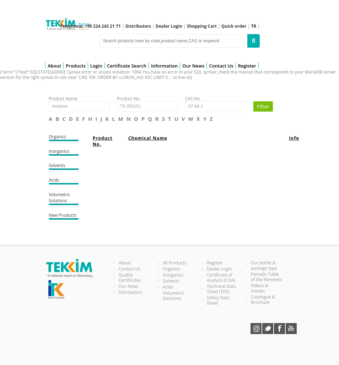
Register (247, 66)
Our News (193, 66)
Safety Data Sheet (218, 300)
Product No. (129, 98)
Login (96, 66)
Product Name (63, 98)
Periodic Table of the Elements (266, 277)
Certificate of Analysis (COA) (221, 277)
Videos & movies (259, 288)
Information (164, 66)
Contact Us (221, 66)
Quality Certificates (130, 277)
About (54, 66)
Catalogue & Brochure (263, 299)
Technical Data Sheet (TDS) (221, 289)
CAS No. (193, 98)
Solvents (64, 166)
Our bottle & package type (264, 265)
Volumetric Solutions (64, 198)
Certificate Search (126, 66)
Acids (64, 180)
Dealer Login (219, 269)
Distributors (130, 292)
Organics (64, 137)
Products (76, 66)
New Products (64, 216)
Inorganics (64, 152)
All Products (175, 262)
